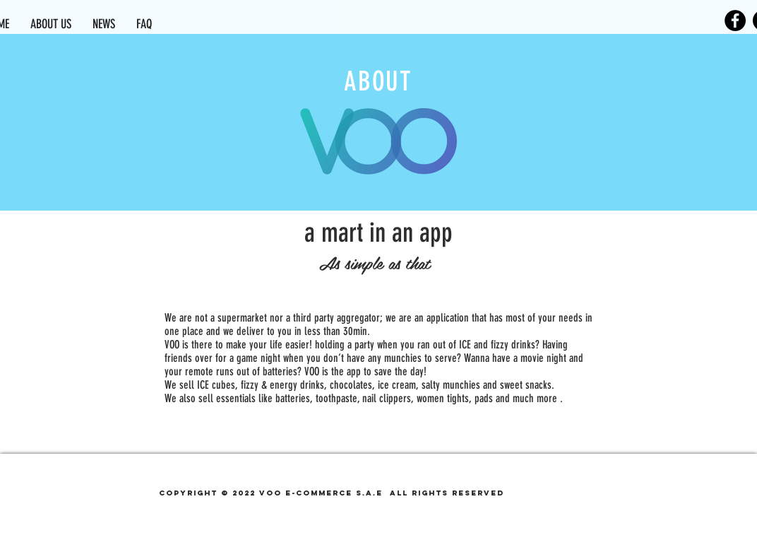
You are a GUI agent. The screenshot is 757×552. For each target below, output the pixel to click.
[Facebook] (735, 20)
